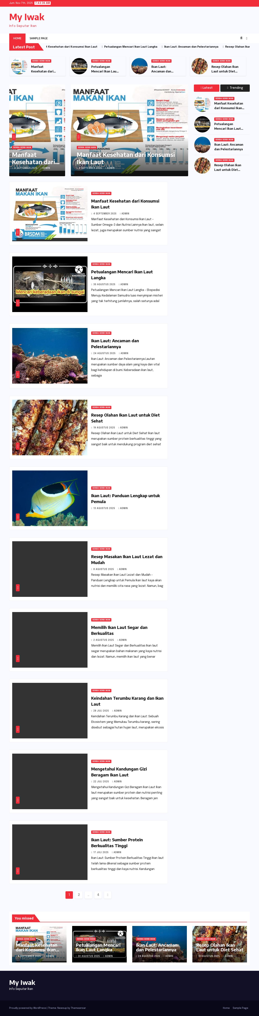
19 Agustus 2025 (104, 428)
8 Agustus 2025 (104, 569)
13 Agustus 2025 (104, 508)
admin (45, 168)
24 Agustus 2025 (104, 353)
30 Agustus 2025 (104, 285)
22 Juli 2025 (101, 782)
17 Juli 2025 (101, 852)
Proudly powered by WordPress (28, 1008)
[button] (241, 38)
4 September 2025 (26, 168)
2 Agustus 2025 (104, 640)
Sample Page (39, 38)
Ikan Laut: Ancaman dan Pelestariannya (162, 71)
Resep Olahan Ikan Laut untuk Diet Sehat (224, 71)
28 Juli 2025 (101, 711)
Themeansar (78, 1008)
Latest (207, 87)
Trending (235, 87)
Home (17, 38)
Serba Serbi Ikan (41, 61)
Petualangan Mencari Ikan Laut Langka (104, 71)
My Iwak (26, 16)
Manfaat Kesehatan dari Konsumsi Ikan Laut (126, 158)
